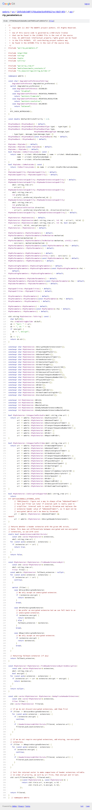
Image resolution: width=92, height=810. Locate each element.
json (88, 806)
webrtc (6, 11)
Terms (27, 806)
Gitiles (14, 806)
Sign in (87, 4)
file (51, 21)
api (71, 11)
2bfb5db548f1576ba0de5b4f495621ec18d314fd (41, 11)
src (13, 11)
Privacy (21, 806)
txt (81, 806)
